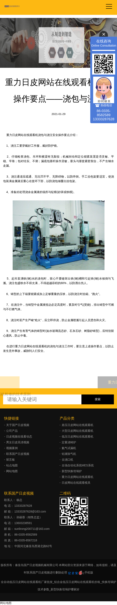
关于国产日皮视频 (17, 425)
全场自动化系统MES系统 (78, 465)
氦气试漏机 (69, 448)
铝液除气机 (69, 453)
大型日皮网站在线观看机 (77, 430)
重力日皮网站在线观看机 (77, 477)
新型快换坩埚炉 (72, 471)
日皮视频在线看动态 (19, 436)
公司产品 (12, 430)
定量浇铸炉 (69, 442)
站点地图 (12, 465)
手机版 (89, 572)
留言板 (10, 459)
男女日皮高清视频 (17, 442)
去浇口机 (67, 459)
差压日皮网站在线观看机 (77, 425)
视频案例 (12, 448)
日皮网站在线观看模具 (76, 482)
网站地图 (12, 471)
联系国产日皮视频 (17, 453)
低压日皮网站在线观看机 (77, 436)
